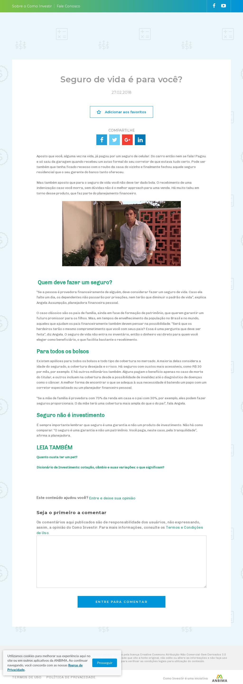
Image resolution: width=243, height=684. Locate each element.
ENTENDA (71, 26)
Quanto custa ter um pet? (57, 457)
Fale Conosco (68, 6)
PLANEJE (45, 26)
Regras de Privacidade (62, 670)
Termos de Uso (27, 677)
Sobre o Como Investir (32, 6)
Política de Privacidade (70, 677)
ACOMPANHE (128, 26)
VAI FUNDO (150, 26)
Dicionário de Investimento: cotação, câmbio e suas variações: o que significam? (100, 467)
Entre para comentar (122, 602)
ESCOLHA (98, 26)
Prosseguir (220, 667)
